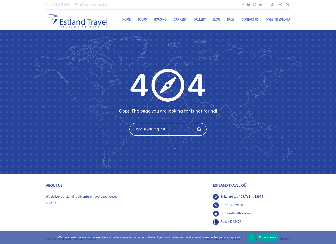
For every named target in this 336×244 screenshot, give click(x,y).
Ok (251, 237)
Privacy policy (267, 237)
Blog (216, 19)
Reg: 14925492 (231, 222)
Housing (160, 19)
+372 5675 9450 (58, 4)
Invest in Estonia (278, 19)
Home (126, 19)
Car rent (180, 19)
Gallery (200, 19)
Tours (142, 19)
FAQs (230, 19)
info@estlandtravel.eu (91, 4)
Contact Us (250, 19)
